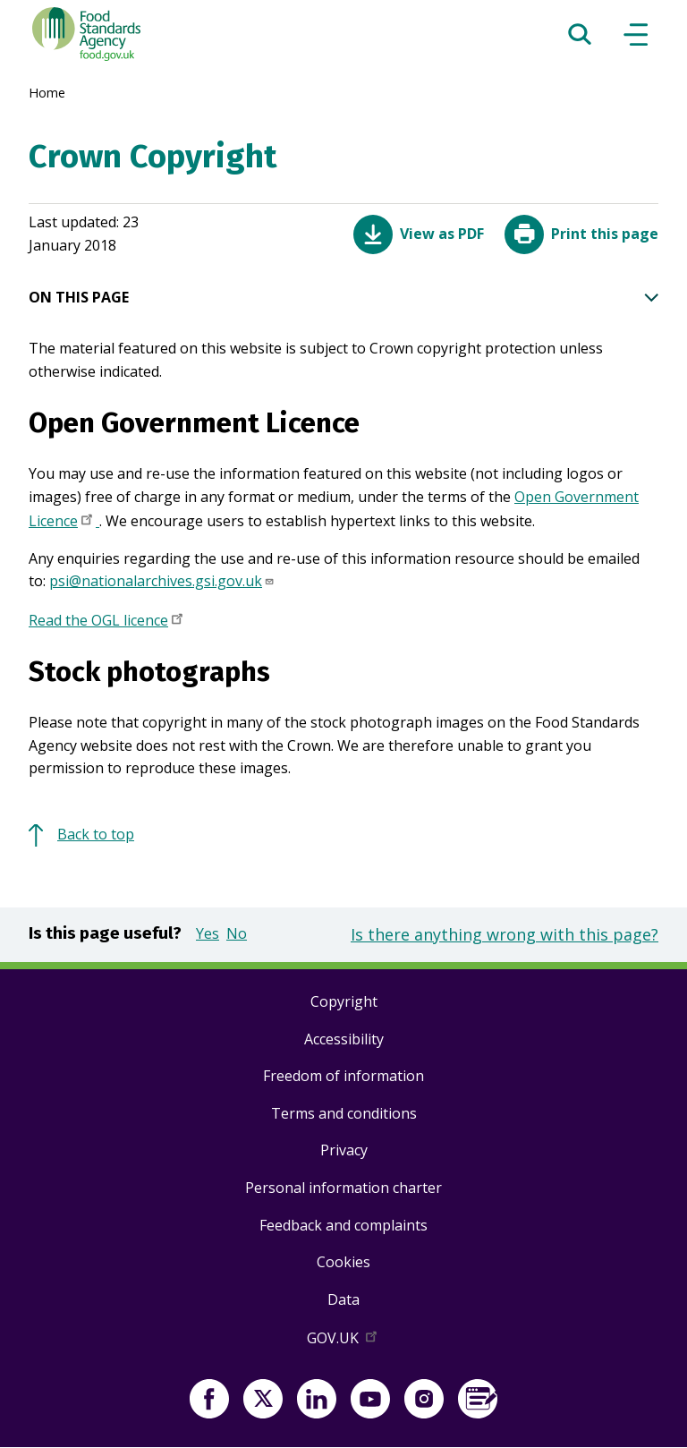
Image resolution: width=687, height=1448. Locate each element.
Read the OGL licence (107, 622)
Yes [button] (207, 933)
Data (343, 1299)
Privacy (344, 1150)
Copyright (343, 1001)
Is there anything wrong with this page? (504, 934)
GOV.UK (343, 1341)
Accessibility (344, 1039)
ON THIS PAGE (343, 298)
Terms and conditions (344, 1113)
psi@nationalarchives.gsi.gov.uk (162, 581)
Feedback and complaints (343, 1225)
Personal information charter (343, 1187)
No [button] (236, 933)
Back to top (95, 834)
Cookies (343, 1262)
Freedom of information (343, 1076)
